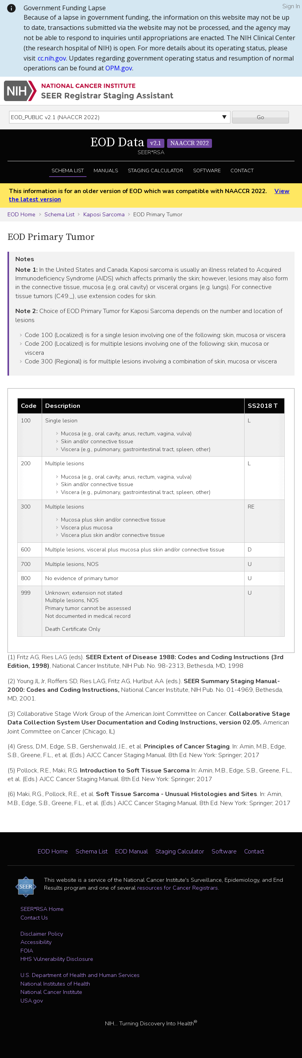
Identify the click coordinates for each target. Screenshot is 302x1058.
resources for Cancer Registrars (177, 888)
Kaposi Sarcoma (104, 214)
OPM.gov (118, 68)
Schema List (68, 170)
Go (260, 117)
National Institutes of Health (55, 984)
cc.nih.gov (52, 58)
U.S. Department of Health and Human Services (80, 975)
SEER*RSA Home (42, 909)
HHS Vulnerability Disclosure (56, 959)
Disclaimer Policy (41, 934)
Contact (242, 170)
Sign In (291, 6)
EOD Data (151, 143)
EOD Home (21, 214)
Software (207, 170)
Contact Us (34, 918)
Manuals (106, 170)
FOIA (26, 951)
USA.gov (31, 1001)
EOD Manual (131, 851)
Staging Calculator (155, 170)
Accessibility (36, 942)
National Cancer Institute (51, 992)
